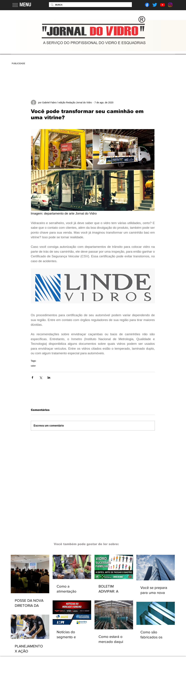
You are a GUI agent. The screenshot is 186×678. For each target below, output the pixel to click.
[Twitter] (155, 5)
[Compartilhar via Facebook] (32, 377)
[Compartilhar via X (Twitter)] (40, 377)
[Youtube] (162, 5)
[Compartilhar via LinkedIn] (48, 377)
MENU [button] (25, 5)
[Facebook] (147, 5)
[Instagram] (170, 5)
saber (33, 366)
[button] (15, 5)
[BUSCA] (90, 5)
